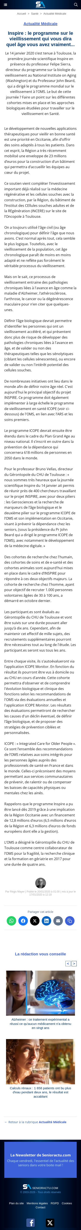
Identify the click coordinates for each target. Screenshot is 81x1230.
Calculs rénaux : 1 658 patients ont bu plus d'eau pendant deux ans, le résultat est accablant (40, 1092)
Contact (40, 1207)
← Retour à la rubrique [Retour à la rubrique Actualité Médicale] (35, 1122)
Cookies (67, 1203)
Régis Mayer (17, 891)
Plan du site (17, 1203)
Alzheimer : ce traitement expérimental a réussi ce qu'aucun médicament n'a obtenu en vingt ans (40, 1024)
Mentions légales (38, 1203)
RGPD (55, 1203)
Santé (34, 13)
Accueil (21, 13)
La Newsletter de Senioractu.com (40, 1155)
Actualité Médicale (54, 13)
